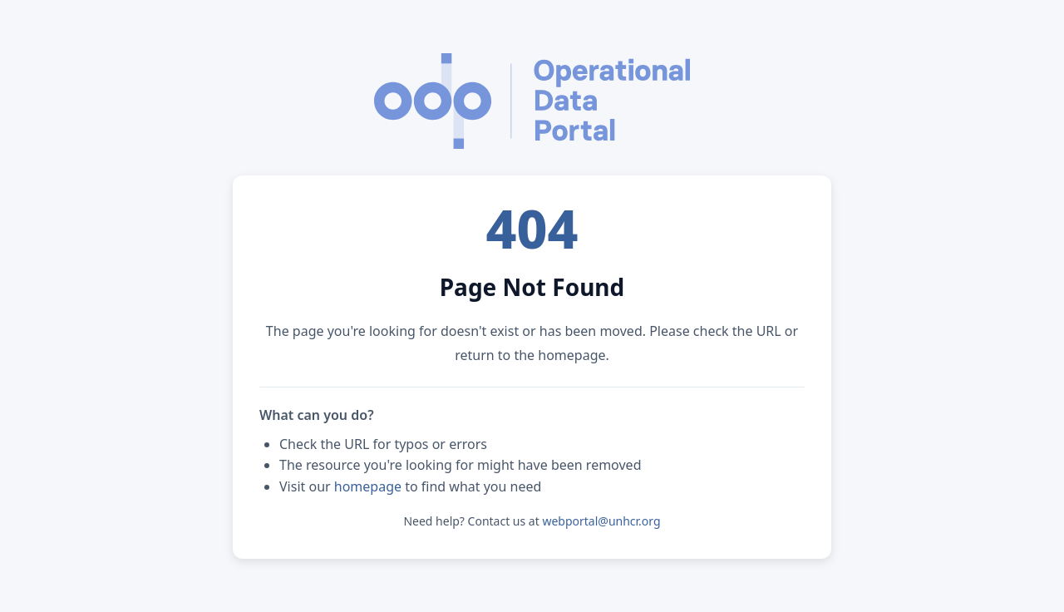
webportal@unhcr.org (601, 521)
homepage (367, 486)
